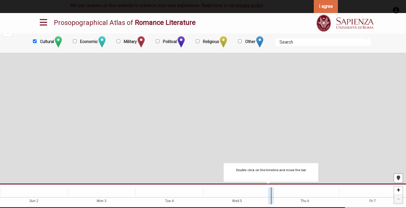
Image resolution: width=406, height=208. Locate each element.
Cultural (50, 42)
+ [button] (398, 190)
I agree (326, 6)
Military (134, 42)
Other (253, 42)
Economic (92, 42)
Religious (214, 42)
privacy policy (249, 5)
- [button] (398, 199)
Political (173, 42)
